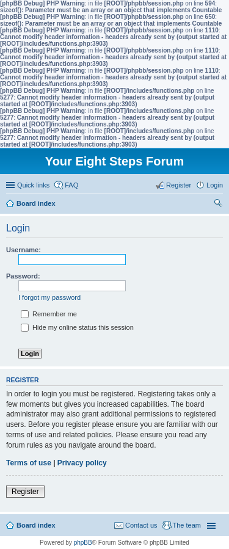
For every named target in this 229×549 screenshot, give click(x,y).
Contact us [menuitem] (141, 525)
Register (25, 491)
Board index (36, 525)
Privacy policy (82, 463)
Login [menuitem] (214, 185)
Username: (23, 249)
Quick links (33, 185)
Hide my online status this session (77, 327)
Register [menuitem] (178, 185)
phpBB (83, 542)
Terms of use (28, 463)
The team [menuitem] (187, 525)
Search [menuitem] (218, 204)
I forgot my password (49, 297)
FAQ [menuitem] (71, 185)
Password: (23, 276)
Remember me (49, 314)
